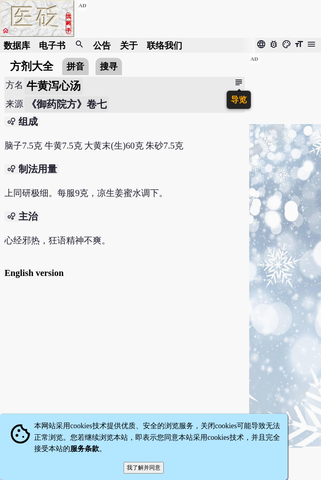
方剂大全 (31, 66)
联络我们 (164, 45)
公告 (102, 45)
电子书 (52, 45)
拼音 (75, 66)
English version (33, 273)
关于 (129, 45)
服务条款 (84, 449)
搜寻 (109, 66)
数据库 (17, 45)
